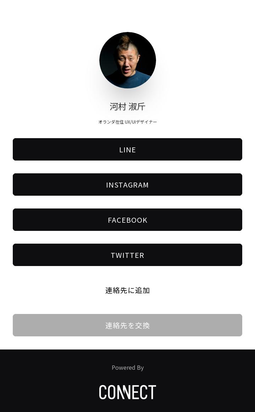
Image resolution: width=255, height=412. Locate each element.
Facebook (128, 220)
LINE (127, 149)
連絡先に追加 (127, 290)
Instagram (127, 184)
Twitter (127, 255)
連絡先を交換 (127, 325)
